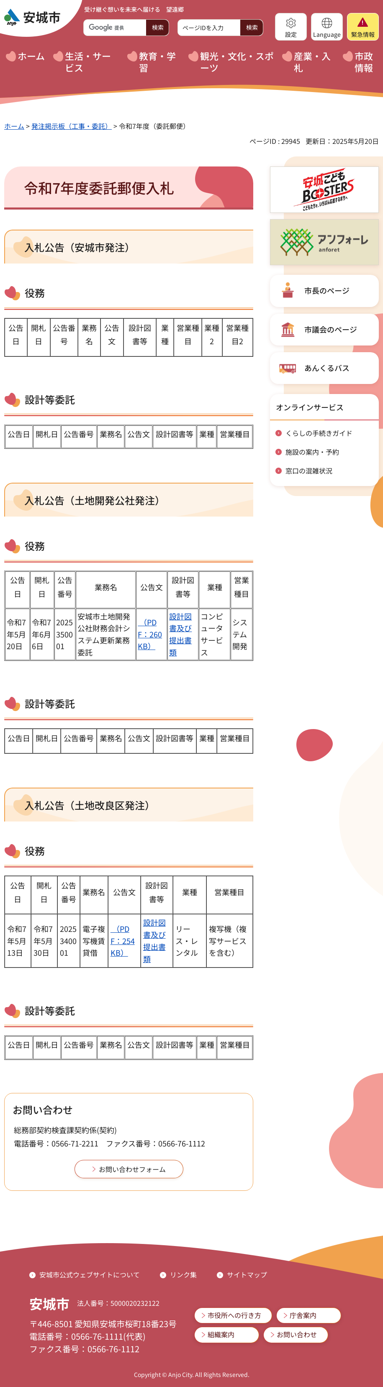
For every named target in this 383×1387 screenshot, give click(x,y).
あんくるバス (327, 367)
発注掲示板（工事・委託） (71, 126)
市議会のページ (330, 329)
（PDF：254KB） (123, 940)
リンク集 (183, 1274)
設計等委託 (50, 1010)
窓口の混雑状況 (308, 471)
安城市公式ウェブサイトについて (89, 1274)
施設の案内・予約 (312, 452)
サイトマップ (247, 1274)
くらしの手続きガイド (318, 433)
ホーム (14, 126)
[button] (291, 27)
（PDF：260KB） (150, 634)
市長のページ (327, 290)
